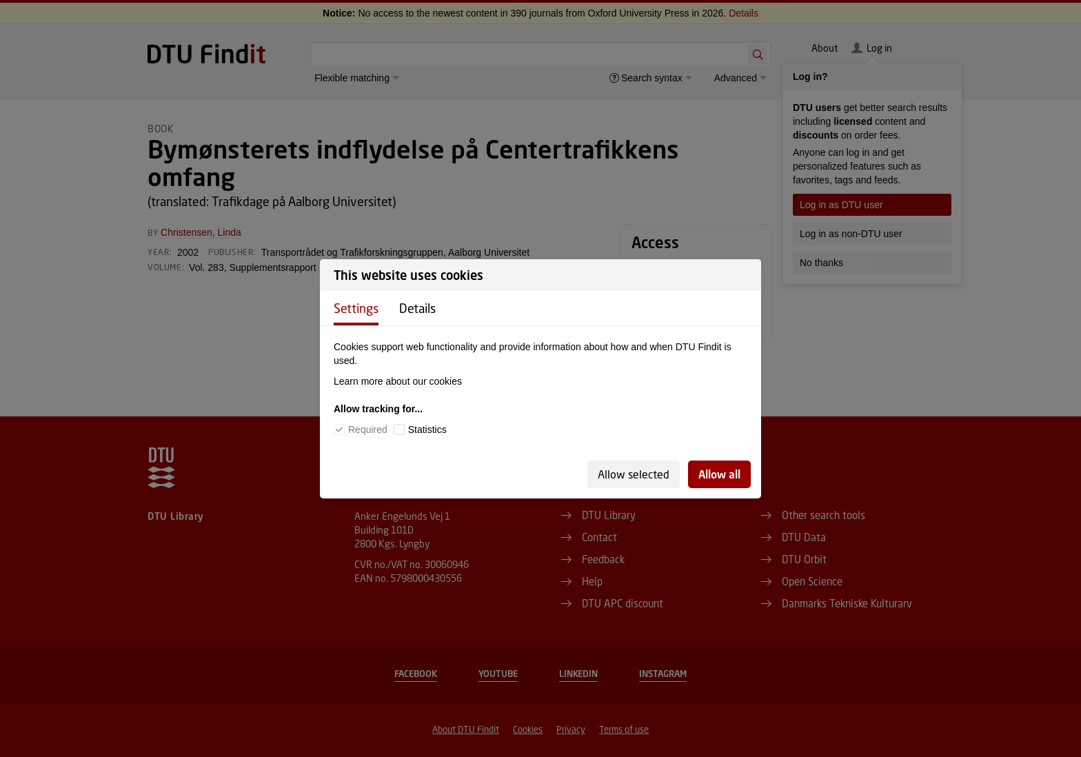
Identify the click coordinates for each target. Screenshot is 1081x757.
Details (417, 308)
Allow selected (633, 474)
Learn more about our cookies (398, 381)
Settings (356, 308)
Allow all (719, 474)
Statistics (427, 429)
